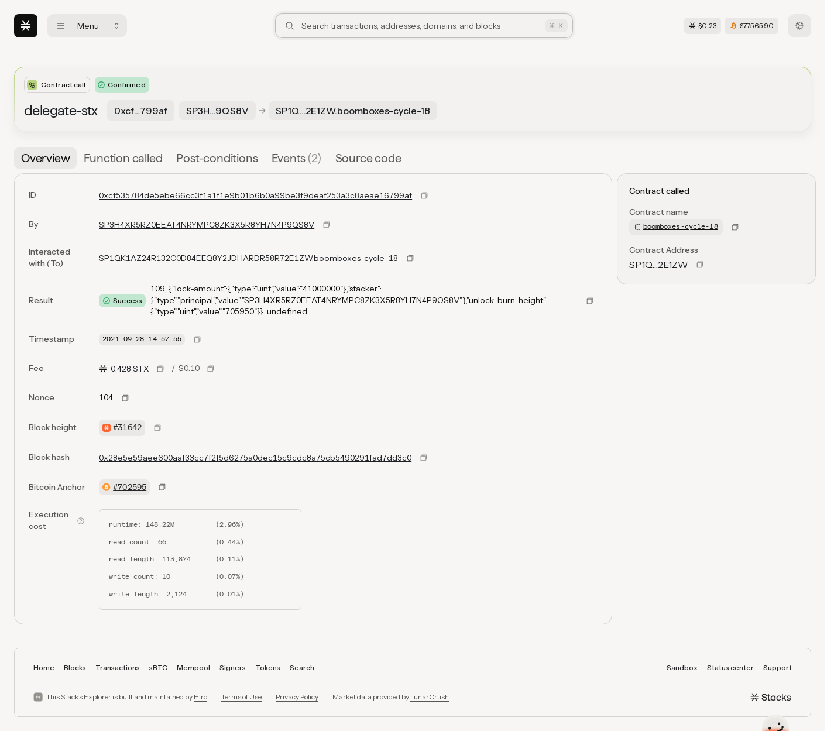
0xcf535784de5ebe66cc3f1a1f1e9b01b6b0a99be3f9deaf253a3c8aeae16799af (255, 195)
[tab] (45, 158)
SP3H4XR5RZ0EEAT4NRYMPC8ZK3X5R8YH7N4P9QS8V (206, 224)
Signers (232, 667)
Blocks (75, 667)
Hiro (200, 696)
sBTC (158, 667)
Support (777, 667)
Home (43, 667)
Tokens (267, 667)
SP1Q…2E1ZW (658, 264)
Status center (730, 667)
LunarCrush (429, 696)
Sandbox (682, 667)
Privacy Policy (297, 696)
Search (302, 667)
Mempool (193, 667)
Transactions (117, 667)
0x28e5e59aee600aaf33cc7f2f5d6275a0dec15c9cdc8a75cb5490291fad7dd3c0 (255, 457)
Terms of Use (241, 696)
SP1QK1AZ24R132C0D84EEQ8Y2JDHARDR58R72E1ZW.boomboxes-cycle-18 (248, 258)
